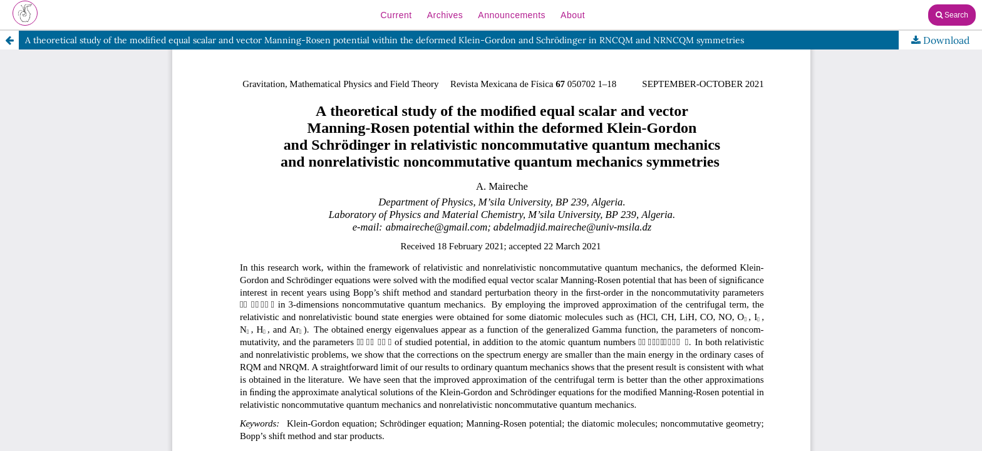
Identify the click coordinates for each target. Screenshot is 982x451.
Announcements (511, 15)
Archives (445, 15)
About (573, 15)
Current (395, 15)
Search (952, 15)
